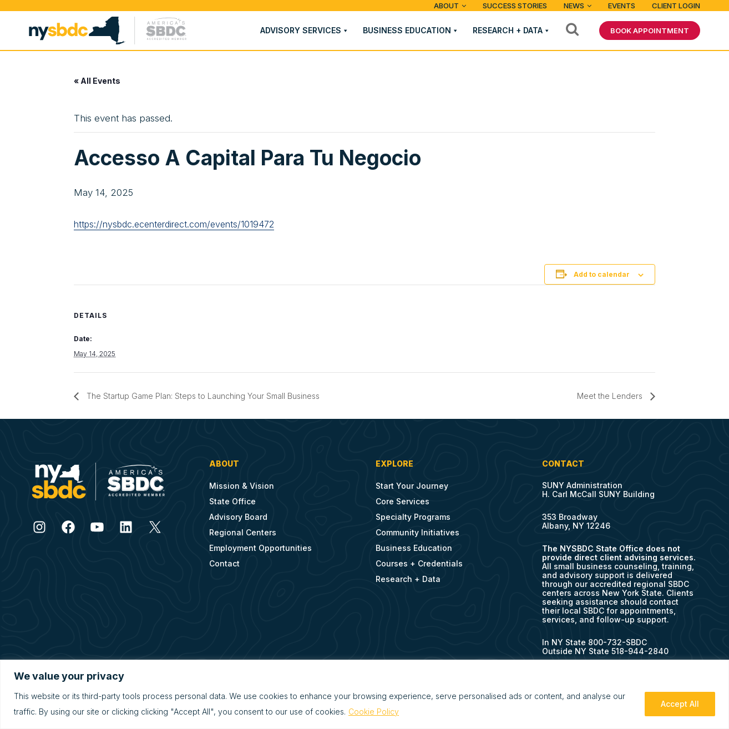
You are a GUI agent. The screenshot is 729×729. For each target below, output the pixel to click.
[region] (364, 694)
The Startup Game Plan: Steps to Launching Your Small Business (202, 396)
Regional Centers (242, 532)
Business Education (407, 30)
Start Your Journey (412, 485)
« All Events (97, 80)
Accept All (680, 703)
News (574, 5)
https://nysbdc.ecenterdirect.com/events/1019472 (174, 224)
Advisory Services (300, 30)
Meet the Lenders (611, 396)
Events (621, 5)
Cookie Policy (373, 711)
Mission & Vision (241, 485)
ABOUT (446, 5)
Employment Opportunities (260, 548)
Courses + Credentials (419, 563)
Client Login (676, 5)
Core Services (402, 501)
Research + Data (508, 30)
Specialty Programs (413, 517)
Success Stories (515, 5)
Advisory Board (238, 517)
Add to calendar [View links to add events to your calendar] (602, 274)
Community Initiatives (417, 532)
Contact (224, 563)
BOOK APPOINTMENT (649, 30)
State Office (232, 501)
